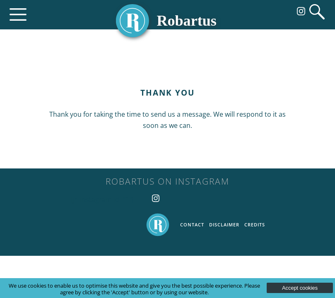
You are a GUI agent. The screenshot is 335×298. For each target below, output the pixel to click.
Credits (254, 224)
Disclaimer (224, 224)
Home (157, 224)
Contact (192, 224)
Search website (317, 11)
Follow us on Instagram (301, 11)
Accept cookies (300, 288)
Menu (18, 14)
